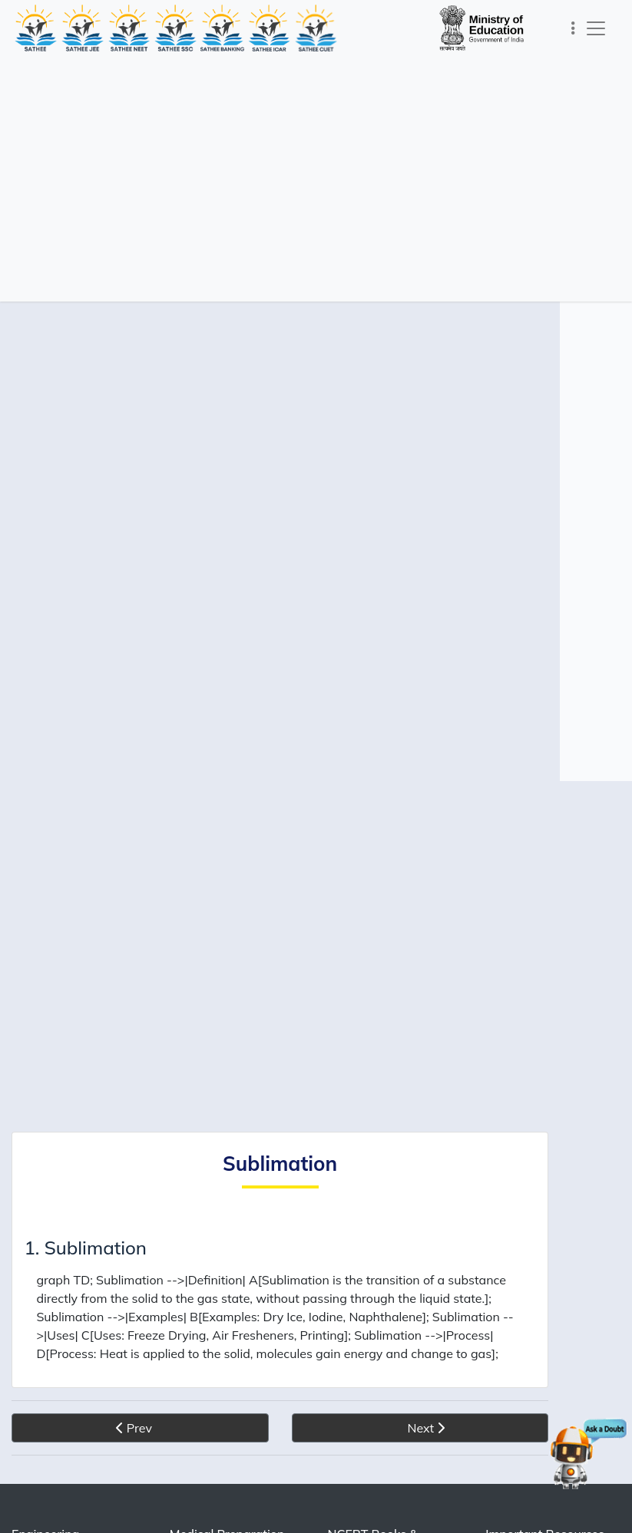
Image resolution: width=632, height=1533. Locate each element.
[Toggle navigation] (573, 28)
